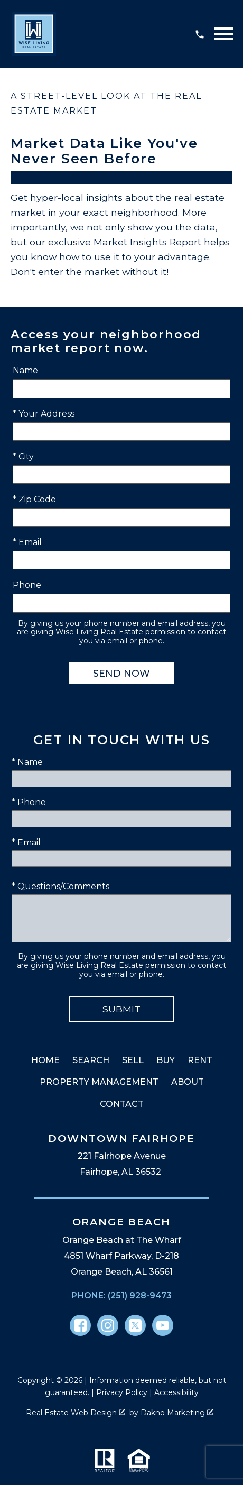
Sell (133, 1060)
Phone (27, 585)
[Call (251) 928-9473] (199, 33)
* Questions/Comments (60, 886)
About (187, 1082)
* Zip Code (34, 499)
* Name (27, 762)
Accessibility (176, 1392)
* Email (27, 542)
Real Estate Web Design (75, 1412)
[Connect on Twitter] (135, 1325)
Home (45, 1060)
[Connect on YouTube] (162, 1325)
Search (90, 1060)
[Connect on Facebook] (80, 1325)
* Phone (29, 802)
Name (25, 370)
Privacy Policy (121, 1392)
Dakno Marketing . (178, 1412)
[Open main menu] (224, 34)
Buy (165, 1060)
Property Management (99, 1082)
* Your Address (43, 414)
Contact (122, 1104)
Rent (200, 1060)
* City (23, 456)
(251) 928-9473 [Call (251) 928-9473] (140, 1295)
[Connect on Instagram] (107, 1325)
